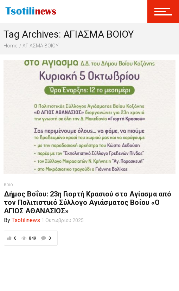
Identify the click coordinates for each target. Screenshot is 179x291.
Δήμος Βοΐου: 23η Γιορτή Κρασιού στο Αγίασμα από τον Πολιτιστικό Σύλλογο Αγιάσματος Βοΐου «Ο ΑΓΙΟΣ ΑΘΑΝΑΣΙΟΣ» (87, 202)
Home (10, 45)
